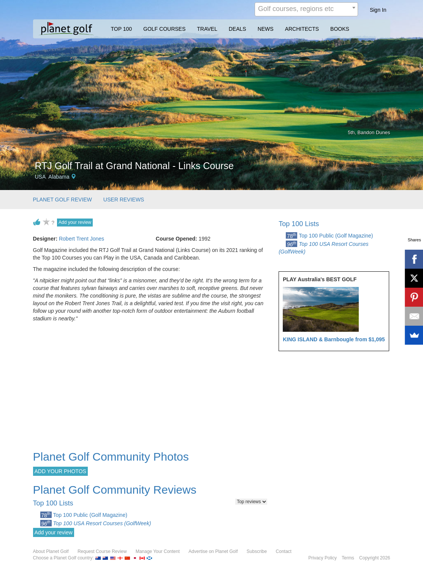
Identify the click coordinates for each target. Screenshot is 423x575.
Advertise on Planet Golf (213, 551)
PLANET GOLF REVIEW (62, 199)
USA (40, 177)
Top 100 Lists (299, 224)
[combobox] (306, 9)
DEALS (237, 29)
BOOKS (339, 29)
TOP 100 (121, 29)
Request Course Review (102, 551)
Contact (284, 551)
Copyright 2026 (374, 558)
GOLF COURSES (164, 29)
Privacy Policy (322, 558)
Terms (348, 558)
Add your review (75, 222)
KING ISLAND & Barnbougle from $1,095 (334, 339)
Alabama (58, 177)
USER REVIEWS (123, 199)
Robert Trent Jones (81, 239)
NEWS (266, 29)
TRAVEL (207, 29)
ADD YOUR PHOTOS (60, 471)
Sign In (378, 10)
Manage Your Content (158, 551)
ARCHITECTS (302, 29)
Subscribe (257, 551)
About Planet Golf (51, 551)
